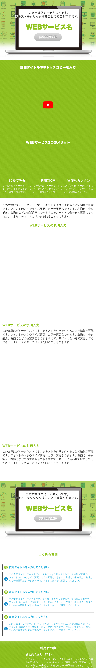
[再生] (48, 104)
